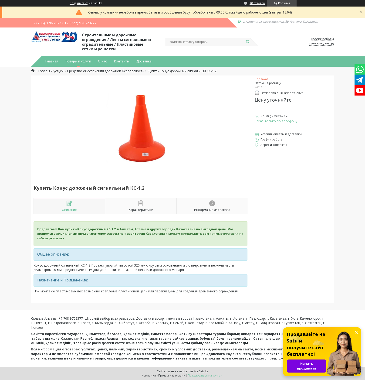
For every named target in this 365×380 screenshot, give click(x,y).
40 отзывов (257, 3)
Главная (51, 61)
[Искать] (247, 42)
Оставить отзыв (321, 44)
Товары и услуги (78, 61)
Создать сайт (79, 3)
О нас (102, 61)
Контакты (121, 61)
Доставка (144, 61)
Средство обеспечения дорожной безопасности (105, 71)
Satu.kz (203, 371)
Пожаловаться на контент (205, 375)
